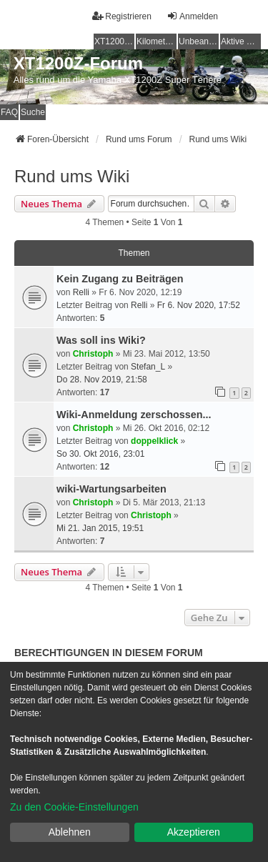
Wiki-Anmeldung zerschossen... (134, 414)
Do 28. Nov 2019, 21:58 (101, 380)
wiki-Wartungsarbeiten (111, 489)
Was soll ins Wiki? (101, 340)
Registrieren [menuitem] (122, 16)
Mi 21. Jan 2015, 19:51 (100, 528)
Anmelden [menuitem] (192, 16)
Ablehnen (70, 832)
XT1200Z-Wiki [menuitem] (114, 41)
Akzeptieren (193, 832)
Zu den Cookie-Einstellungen (74, 807)
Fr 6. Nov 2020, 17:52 (198, 305)
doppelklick (154, 441)
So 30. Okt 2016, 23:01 (100, 454)
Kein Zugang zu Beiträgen (120, 278)
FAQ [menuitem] (9, 112)
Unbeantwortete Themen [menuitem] (199, 41)
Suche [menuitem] (33, 112)
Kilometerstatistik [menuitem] (157, 41)
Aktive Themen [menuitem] (241, 41)
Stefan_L (148, 367)
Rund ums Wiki (71, 176)
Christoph (93, 354)
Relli (81, 292)
